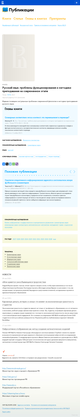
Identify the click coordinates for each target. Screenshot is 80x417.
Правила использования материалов (45, 25)
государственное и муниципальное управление (37, 222)
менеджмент (54, 225)
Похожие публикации (21, 171)
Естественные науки (14, 257)
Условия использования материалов (43, 405)
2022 (34, 239)
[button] (13, 175)
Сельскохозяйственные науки (17, 262)
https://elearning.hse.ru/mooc (13, 393)
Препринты (57, 18)
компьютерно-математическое (29, 225)
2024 (26, 239)
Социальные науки (13, 264)
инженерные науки (11, 225)
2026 (18, 239)
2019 (46, 239)
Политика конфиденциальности (13, 408)
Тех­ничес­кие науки (13, 266)
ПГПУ (9, 95)
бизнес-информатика (12, 222)
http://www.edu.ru (9, 385)
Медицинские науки (14, 259)
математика (45, 225)
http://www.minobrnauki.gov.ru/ (14, 368)
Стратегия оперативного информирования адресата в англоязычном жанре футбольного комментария (39, 181)
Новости (6, 274)
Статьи (18, 18)
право (61, 225)
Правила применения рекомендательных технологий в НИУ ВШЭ (47, 408)
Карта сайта (6, 412)
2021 (38, 239)
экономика (8, 227)
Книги (6, 18)
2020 (42, 239)
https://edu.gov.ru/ (9, 377)
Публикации (21, 10)
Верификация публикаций (10, 25)
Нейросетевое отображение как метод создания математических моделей (36, 329)
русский (10, 150)
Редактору (75, 415)
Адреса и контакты (23, 405)
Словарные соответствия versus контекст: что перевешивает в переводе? (37, 117)
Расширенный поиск (26, 25)
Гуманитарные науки (14, 254)
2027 (14, 239)
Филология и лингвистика (31, 140)
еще (54, 239)
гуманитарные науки (61, 222)
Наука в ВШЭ (62, 25)
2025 (22, 239)
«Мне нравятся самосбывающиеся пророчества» (24, 282)
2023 (30, 239)
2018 (50, 239)
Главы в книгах (36, 18)
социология (68, 225)
